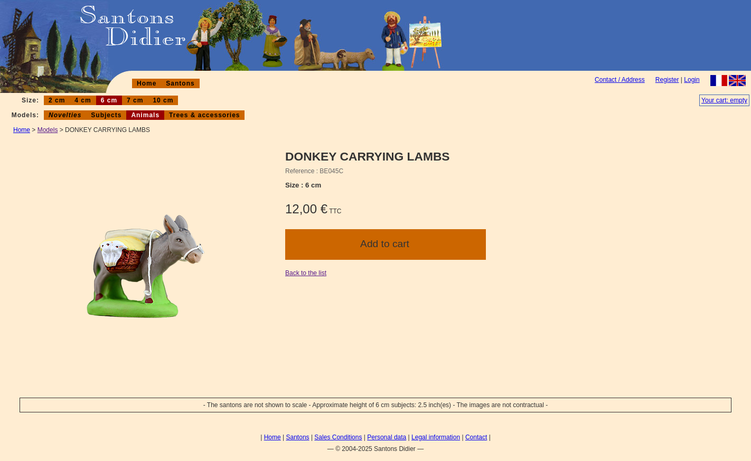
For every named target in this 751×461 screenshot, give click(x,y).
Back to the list (305, 273)
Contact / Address (620, 79)
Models (47, 130)
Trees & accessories (204, 115)
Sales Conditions (338, 437)
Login (691, 79)
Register (667, 79)
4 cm (82, 100)
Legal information (435, 437)
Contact (476, 437)
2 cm (57, 100)
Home (146, 83)
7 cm (135, 100)
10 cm (163, 100)
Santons (180, 83)
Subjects (106, 115)
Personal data (386, 437)
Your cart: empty (724, 100)
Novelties (65, 115)
